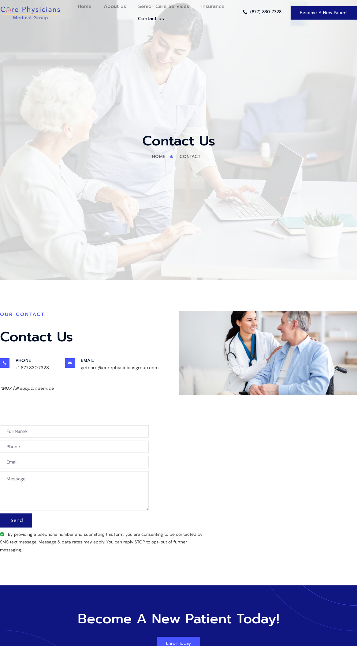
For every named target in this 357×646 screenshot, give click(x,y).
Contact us (151, 18)
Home (84, 6)
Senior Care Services (163, 6)
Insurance (213, 6)
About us (115, 6)
